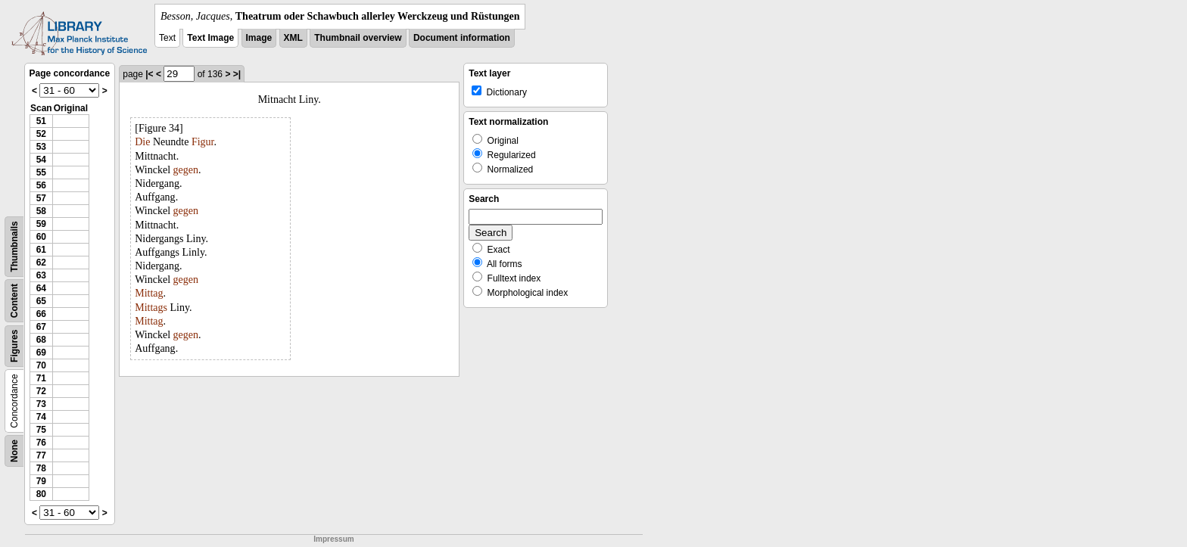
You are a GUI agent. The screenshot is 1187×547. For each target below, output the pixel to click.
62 (41, 262)
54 (41, 159)
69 (41, 352)
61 (41, 249)
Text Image (210, 38)
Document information (461, 38)
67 (41, 327)
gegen (185, 170)
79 (41, 481)
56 (41, 185)
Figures (14, 346)
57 (41, 198)
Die (142, 142)
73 (41, 404)
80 (41, 494)
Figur (203, 142)
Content (14, 301)
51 (41, 121)
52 (41, 134)
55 (41, 172)
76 (41, 442)
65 (41, 301)
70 (41, 365)
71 (41, 378)
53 (41, 146)
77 (41, 455)
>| (237, 74)
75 (41, 429)
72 (41, 391)
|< (149, 74)
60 (41, 237)
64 (41, 288)
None (14, 451)
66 (41, 314)
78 (41, 468)
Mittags (151, 307)
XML (293, 38)
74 (41, 417)
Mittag (149, 293)
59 (41, 224)
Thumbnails (14, 246)
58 (41, 211)
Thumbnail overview (357, 38)
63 (41, 275)
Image (259, 38)
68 (41, 339)
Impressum (333, 539)
